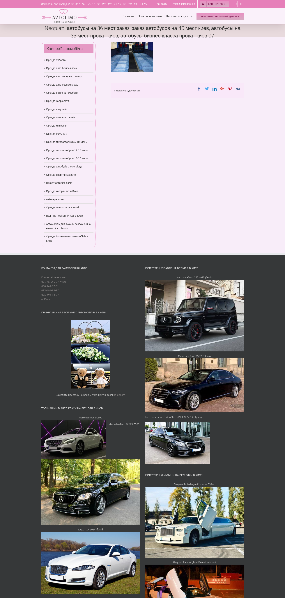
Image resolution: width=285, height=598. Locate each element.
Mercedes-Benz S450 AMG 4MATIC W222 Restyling (173, 417)
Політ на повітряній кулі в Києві (64, 215)
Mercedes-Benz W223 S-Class (194, 356)
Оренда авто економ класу (62, 84)
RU (235, 4)
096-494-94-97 (138, 4)
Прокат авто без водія (59, 183)
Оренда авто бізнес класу (61, 68)
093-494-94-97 (111, 4)
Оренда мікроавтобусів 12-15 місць (67, 150)
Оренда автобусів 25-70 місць (64, 166)
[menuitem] (162, 4)
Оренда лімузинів (56, 109)
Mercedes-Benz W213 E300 (124, 424)
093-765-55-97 (85, 4)
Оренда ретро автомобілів (62, 92)
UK (241, 4)
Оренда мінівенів (56, 125)
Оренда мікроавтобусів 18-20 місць (67, 158)
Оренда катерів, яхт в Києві (62, 191)
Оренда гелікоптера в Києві (62, 207)
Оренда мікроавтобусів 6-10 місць (66, 142)
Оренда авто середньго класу (64, 76)
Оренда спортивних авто (61, 174)
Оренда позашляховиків (60, 117)
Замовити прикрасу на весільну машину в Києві (84, 395)
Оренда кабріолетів (58, 101)
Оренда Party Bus (56, 134)
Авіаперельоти (55, 199)
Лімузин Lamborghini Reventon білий (194, 562)
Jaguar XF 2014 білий (90, 529)
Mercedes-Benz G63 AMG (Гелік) (194, 277)
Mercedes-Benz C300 (90, 417)
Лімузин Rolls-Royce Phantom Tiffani (194, 484)
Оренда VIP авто (56, 60)
